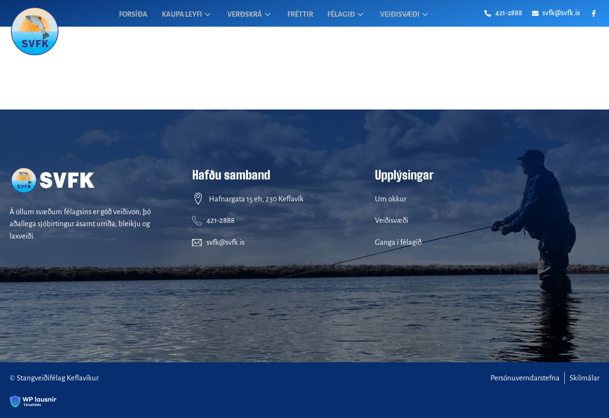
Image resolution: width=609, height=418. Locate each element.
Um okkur (390, 199)
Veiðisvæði (391, 220)
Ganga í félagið (398, 242)
